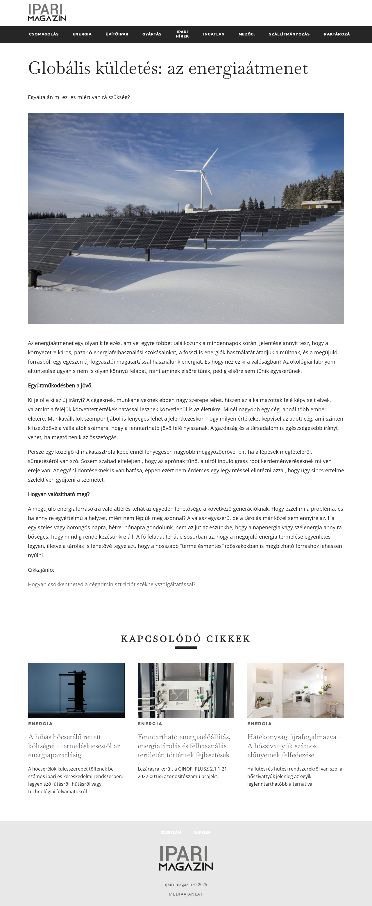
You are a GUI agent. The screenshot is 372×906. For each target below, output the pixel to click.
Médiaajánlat (186, 894)
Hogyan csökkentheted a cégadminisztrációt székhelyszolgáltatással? (112, 584)
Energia (40, 723)
